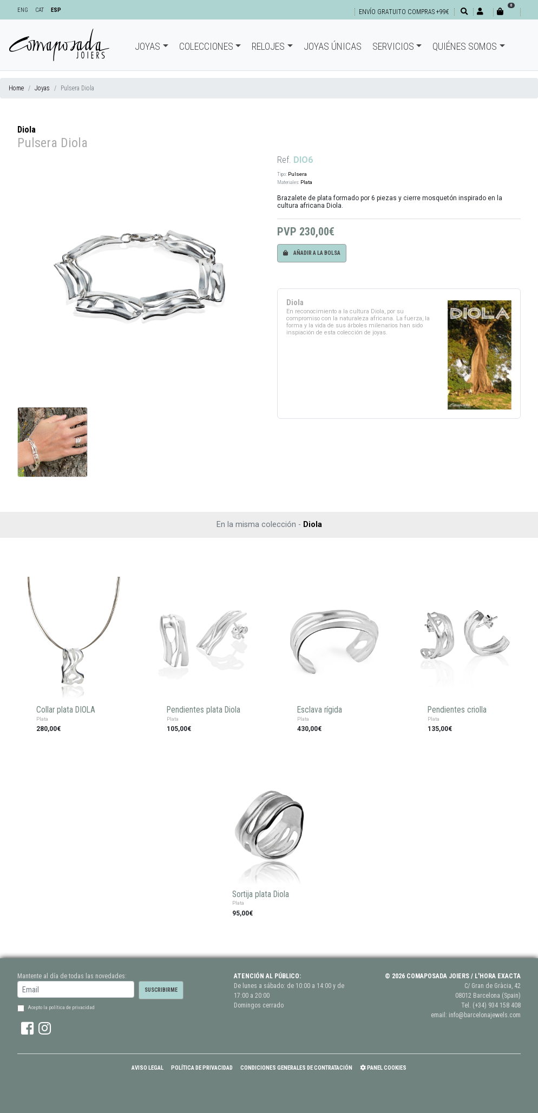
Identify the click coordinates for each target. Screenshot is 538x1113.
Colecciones (206, 46)
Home (16, 88)
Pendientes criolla (457, 710)
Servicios (393, 46)
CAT (39, 10)
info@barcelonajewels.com (485, 1015)
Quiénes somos (464, 46)
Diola (26, 129)
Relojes (268, 46)
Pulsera (297, 174)
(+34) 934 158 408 (497, 1005)
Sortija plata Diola (260, 894)
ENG (22, 10)
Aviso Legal (147, 1067)
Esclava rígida (319, 710)
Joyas (147, 46)
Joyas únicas (333, 46)
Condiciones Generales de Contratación (296, 1067)
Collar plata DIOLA (65, 710)
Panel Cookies (383, 1067)
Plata (306, 182)
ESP (56, 10)
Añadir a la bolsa (311, 253)
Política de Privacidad (202, 1067)
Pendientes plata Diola (203, 710)
